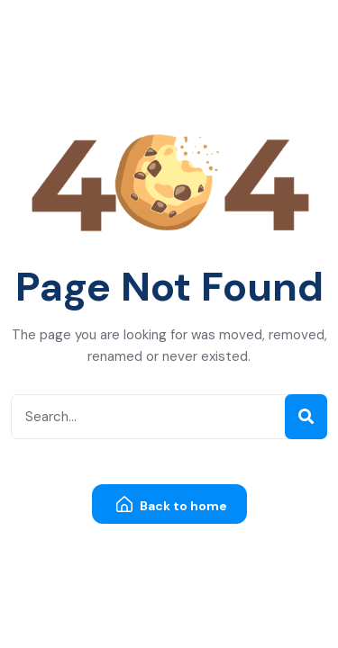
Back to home (171, 505)
